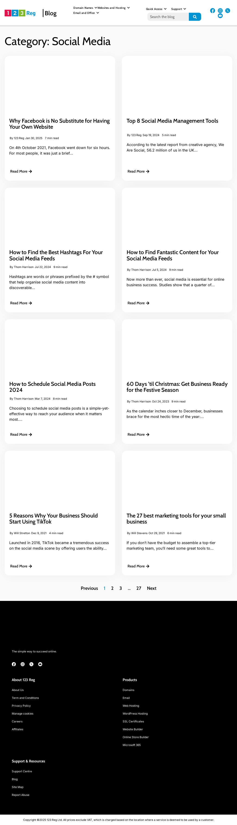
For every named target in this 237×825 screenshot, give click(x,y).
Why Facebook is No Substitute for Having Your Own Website (59, 123)
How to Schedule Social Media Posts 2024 (52, 387)
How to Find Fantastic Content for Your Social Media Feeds (173, 255)
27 (138, 588)
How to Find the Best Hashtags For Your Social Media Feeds (56, 255)
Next (151, 588)
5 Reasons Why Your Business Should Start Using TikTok (53, 518)
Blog (50, 13)
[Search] (195, 17)
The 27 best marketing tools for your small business (176, 518)
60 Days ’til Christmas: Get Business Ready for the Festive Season (177, 387)
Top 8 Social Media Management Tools (173, 120)
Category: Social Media (58, 41)
